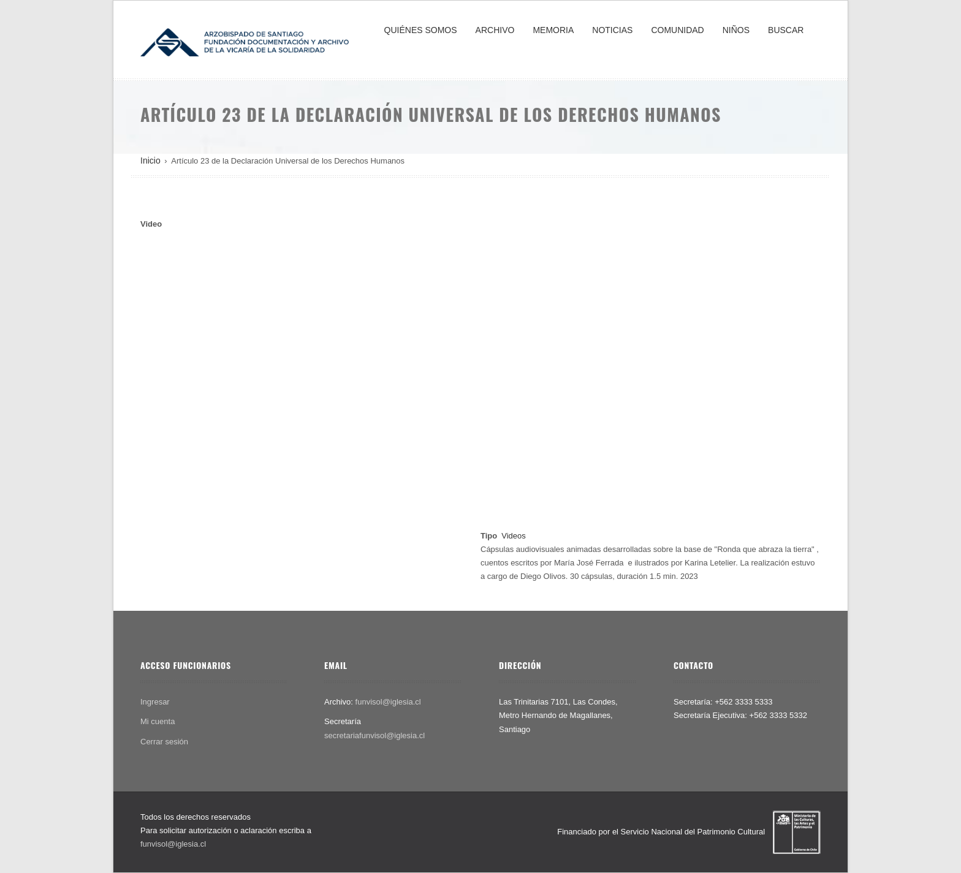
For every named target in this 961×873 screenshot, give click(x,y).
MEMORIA (553, 30)
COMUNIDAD (677, 30)
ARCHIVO (495, 30)
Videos (513, 535)
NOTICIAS (612, 30)
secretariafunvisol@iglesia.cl (374, 735)
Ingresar (155, 701)
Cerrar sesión (164, 741)
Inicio (150, 160)
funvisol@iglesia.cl (388, 701)
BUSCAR (785, 30)
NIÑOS (736, 30)
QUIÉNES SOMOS (420, 30)
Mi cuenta (157, 721)
